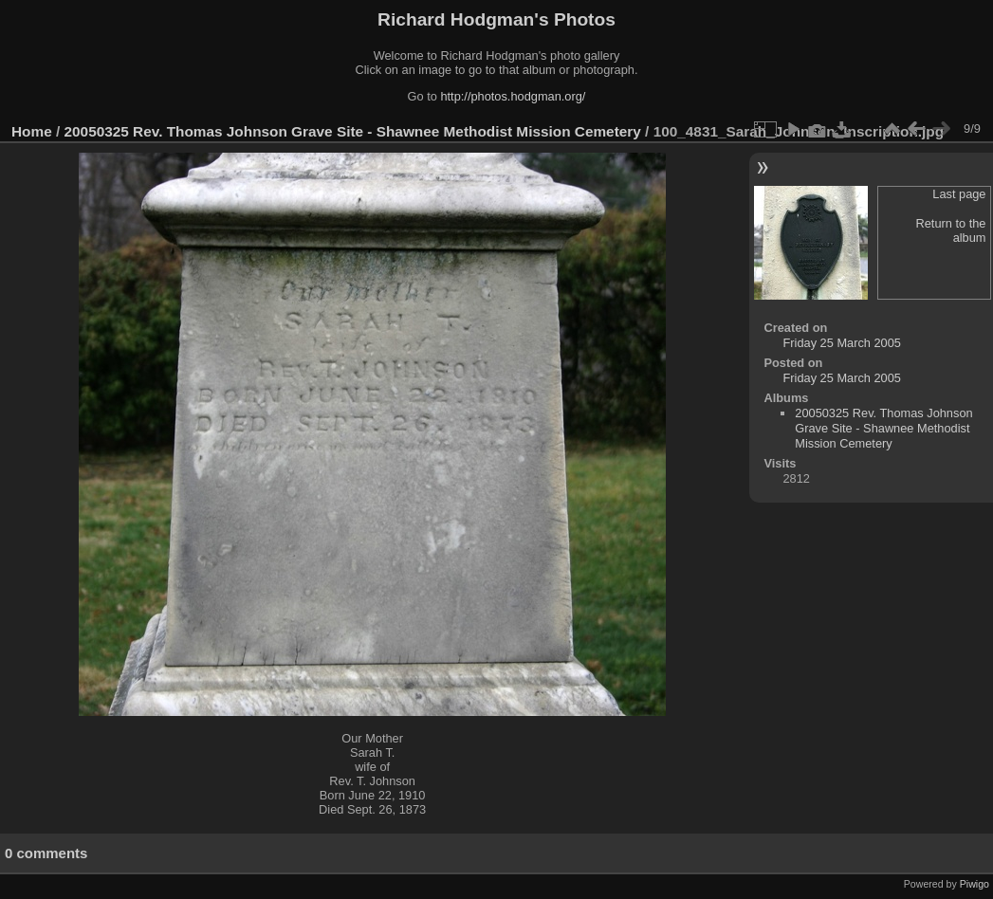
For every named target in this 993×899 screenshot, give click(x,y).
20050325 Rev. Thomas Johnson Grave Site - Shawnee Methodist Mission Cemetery (352, 131)
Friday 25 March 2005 (841, 343)
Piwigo (974, 884)
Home (31, 131)
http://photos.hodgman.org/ (512, 96)
